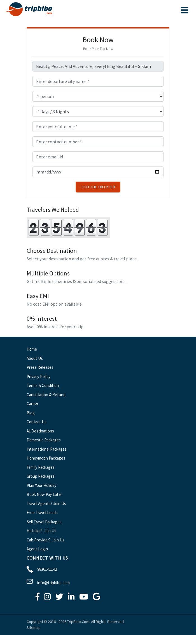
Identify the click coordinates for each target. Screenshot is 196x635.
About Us (35, 358)
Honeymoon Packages (46, 458)
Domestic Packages (44, 440)
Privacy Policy (38, 376)
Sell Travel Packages (44, 521)
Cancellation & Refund (46, 394)
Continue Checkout (98, 186)
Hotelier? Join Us (41, 530)
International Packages (47, 449)
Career (32, 403)
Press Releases (40, 367)
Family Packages (41, 467)
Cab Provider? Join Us (45, 540)
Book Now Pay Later (44, 494)
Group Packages (41, 476)
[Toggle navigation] (184, 10)
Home (32, 349)
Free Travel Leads (42, 512)
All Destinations (40, 431)
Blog (31, 412)
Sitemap (34, 627)
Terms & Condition (43, 385)
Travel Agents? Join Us (46, 503)
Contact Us (36, 421)
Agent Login (37, 548)
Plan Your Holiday (41, 485)
